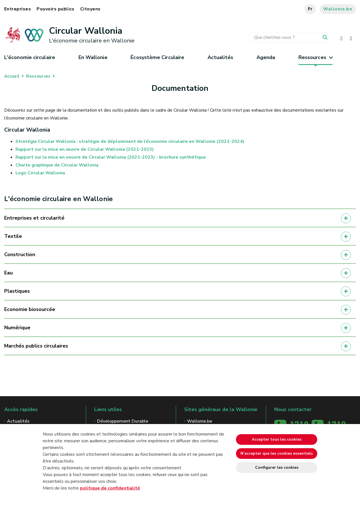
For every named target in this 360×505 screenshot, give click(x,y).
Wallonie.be (337, 9)
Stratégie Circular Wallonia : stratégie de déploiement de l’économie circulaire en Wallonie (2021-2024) (129, 141)
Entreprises (17, 9)
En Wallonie (92, 57)
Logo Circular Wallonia (40, 173)
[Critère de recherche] (290, 37)
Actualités (220, 57)
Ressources (315, 57)
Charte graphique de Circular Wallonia (56, 165)
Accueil (11, 76)
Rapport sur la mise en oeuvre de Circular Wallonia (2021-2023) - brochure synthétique (110, 157)
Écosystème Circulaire (157, 57)
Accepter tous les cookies (277, 439)
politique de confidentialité (110, 488)
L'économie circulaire (29, 57)
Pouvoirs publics (56, 9)
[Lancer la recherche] (326, 37)
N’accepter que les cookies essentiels (276, 453)
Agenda (265, 57)
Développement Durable (122, 421)
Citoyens (90, 9)
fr (310, 9)
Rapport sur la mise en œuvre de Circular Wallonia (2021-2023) (84, 149)
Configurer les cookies (276, 467)
